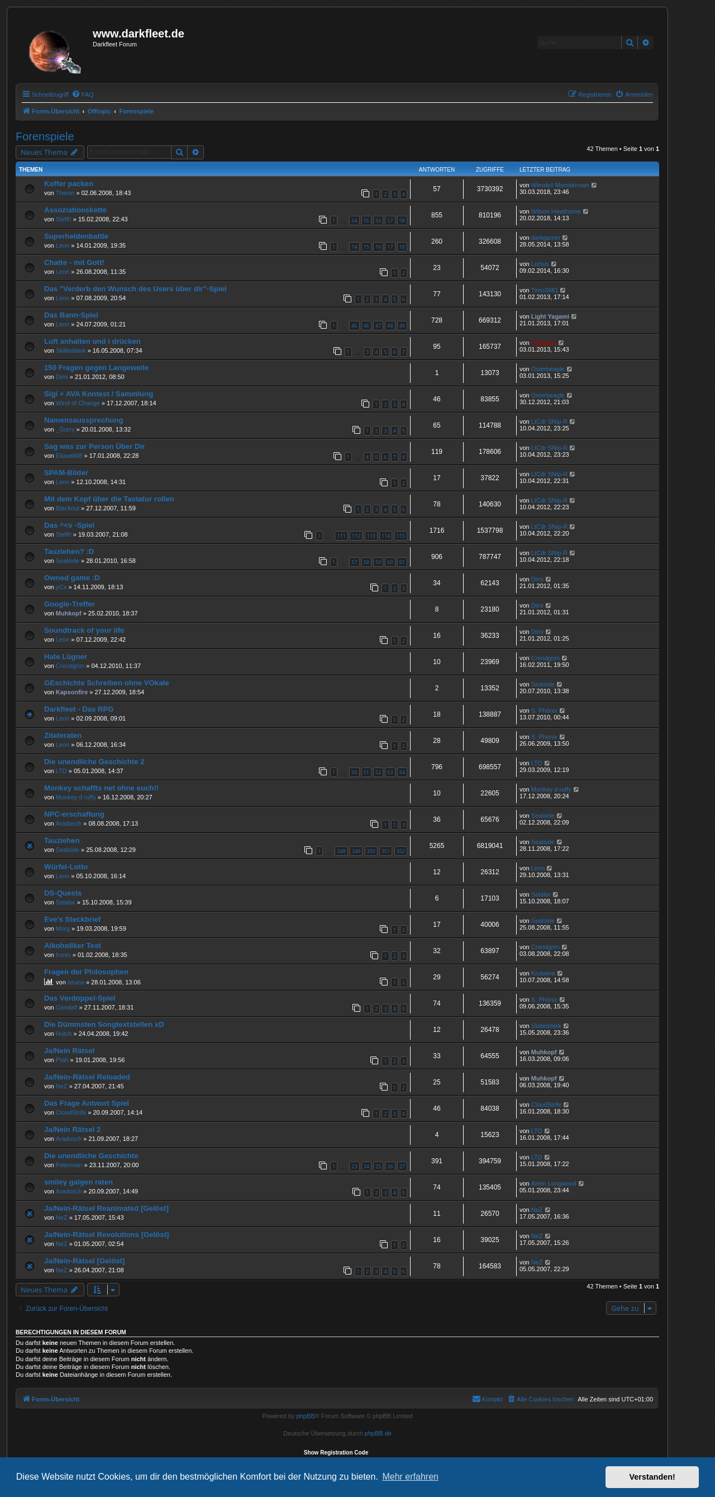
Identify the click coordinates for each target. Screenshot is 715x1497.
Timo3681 (545, 290)
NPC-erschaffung (74, 814)
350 (371, 851)
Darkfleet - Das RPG (79, 709)
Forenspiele (45, 136)
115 (401, 535)
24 (366, 1166)
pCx (61, 587)
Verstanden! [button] (652, 1476)
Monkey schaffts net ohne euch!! (101, 788)
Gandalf (67, 1007)
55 (366, 220)
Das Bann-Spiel (71, 315)
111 (341, 535)
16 (378, 246)
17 (390, 246)
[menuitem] (83, 94)
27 (402, 1166)
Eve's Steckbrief (72, 919)
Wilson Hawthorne (556, 211)
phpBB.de (378, 1433)
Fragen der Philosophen (86, 972)
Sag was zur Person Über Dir (94, 446)
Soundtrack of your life (84, 630)
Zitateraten (63, 735)
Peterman (69, 1165)
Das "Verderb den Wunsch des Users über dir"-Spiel (135, 289)
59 (378, 562)
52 (378, 772)
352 (401, 851)
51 (366, 772)
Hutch (64, 1033)
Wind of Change (78, 403)
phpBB (305, 1416)
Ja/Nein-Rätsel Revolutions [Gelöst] (106, 1234)
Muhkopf (69, 613)
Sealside (67, 560)
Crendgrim (70, 665)
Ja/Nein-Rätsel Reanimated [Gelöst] (106, 1208)
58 (402, 220)
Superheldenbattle (76, 236)
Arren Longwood (553, 1183)
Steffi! (64, 219)
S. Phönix (544, 710)
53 (390, 772)
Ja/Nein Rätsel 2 (72, 1129)
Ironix (63, 954)
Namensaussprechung (83, 420)
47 (378, 325)
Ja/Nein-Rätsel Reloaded (87, 1077)
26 (390, 1166)
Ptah (62, 1060)
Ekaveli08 (69, 455)
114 (386, 535)
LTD (61, 771)
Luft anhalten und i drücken (92, 341)
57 (390, 220)
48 (390, 325)
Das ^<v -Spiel (69, 525)
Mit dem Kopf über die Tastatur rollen (109, 499)
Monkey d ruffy (76, 797)
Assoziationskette (75, 210)
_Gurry (65, 429)
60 (390, 562)
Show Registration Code (336, 1452)
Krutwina (543, 973)
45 (354, 325)
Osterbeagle (548, 369)
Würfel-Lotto (66, 867)
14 (354, 246)
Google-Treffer (69, 604)
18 (402, 246)
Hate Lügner (65, 656)
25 (378, 1166)
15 (366, 246)
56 (378, 220)
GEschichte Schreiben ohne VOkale (106, 683)
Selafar (65, 902)
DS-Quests (63, 893)
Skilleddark (71, 350)
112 (356, 535)
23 (354, 1166)
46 (366, 325)
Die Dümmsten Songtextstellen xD (104, 1024)
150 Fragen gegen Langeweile (96, 367)
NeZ (62, 1086)
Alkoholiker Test (72, 945)
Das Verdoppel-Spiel (80, 998)
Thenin (65, 193)
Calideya (543, 342)
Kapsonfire (72, 692)
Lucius (540, 263)
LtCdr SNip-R (549, 421)
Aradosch (69, 823)
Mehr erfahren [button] (410, 1476)
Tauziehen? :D (69, 551)
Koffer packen (68, 183)
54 (354, 220)
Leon (62, 245)
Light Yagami (550, 316)
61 (402, 562)
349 (356, 851)
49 (402, 325)
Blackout (67, 508)
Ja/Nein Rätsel (69, 1050)
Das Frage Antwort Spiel (86, 1103)
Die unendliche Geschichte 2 (94, 761)
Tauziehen (62, 840)
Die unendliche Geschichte (91, 1156)
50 (354, 772)
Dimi (62, 376)
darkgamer (546, 237)
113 (371, 535)
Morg (63, 928)
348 (341, 851)
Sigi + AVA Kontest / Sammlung (98, 394)
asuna (76, 982)
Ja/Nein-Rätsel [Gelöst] (84, 1261)
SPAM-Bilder (66, 472)
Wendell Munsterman (560, 185)
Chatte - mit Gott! (74, 262)
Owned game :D (72, 578)
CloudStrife (71, 1112)
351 (386, 851)
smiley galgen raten (78, 1182)
